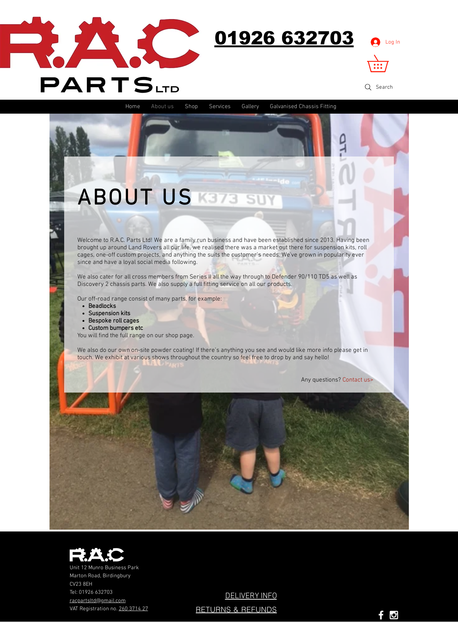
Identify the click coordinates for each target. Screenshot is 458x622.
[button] (386, 63)
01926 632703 (96, 592)
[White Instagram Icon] (394, 615)
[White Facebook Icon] (381, 615)
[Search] (378, 87)
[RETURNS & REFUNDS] (236, 609)
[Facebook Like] (218, 550)
